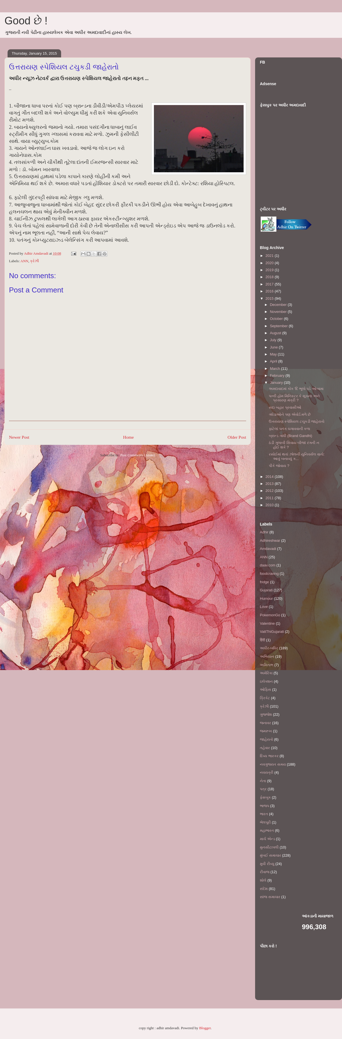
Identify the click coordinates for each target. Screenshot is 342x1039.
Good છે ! (26, 21)
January (277, 382)
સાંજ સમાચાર (270, 897)
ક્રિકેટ (265, 698)
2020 (270, 263)
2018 (270, 277)
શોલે (263, 880)
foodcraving (269, 573)
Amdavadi (268, 549)
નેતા (263, 781)
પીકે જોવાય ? (279, 466)
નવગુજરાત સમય (273, 764)
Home (128, 437)
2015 (270, 298)
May (274, 354)
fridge (264, 582)
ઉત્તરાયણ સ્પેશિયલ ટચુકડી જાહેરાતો (296, 421)
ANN (24, 261)
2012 (270, 491)
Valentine (267, 623)
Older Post (237, 437)
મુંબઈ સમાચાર (270, 855)
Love (264, 607)
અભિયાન (267, 656)
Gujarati (266, 590)
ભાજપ (264, 806)
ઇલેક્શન (266, 681)
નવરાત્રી (266, 772)
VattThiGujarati (272, 631)
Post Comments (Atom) (137, 455)
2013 (270, 484)
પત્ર (263, 789)
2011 (270, 498)
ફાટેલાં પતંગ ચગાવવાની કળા (289, 429)
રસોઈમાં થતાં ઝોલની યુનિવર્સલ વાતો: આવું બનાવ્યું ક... (296, 456)
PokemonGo (270, 615)
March (275, 368)
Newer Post (19, 437)
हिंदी (262, 640)
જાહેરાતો (266, 739)
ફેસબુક (265, 797)
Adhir (264, 532)
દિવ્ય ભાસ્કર (269, 756)
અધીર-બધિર (269, 648)
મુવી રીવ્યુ (267, 864)
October (277, 319)
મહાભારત (267, 830)
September (279, 326)
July (274, 340)
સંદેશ (264, 889)
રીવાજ (264, 872)
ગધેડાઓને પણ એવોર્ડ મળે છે (289, 414)
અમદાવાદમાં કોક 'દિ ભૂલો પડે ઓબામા (296, 389)
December (279, 305)
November (279, 312)
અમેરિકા (266, 673)
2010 (270, 505)
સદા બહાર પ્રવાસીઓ (285, 407)
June (274, 347)
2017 (270, 284)
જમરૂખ (266, 731)
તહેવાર (265, 748)
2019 (270, 270)
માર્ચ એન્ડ (267, 839)
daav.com (267, 565)
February (278, 375)
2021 (270, 256)
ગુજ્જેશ (266, 714)
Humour (266, 598)
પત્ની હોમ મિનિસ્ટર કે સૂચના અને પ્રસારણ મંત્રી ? (294, 398)
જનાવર (265, 723)
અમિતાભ (266, 665)
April (274, 361)
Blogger (205, 1028)
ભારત (264, 814)
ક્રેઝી (34, 261)
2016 (270, 291)
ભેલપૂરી (265, 822)
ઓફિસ (265, 689)
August (276, 333)
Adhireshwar (270, 540)
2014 (270, 477)
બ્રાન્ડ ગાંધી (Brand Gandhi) (290, 436)
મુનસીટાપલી (269, 847)
